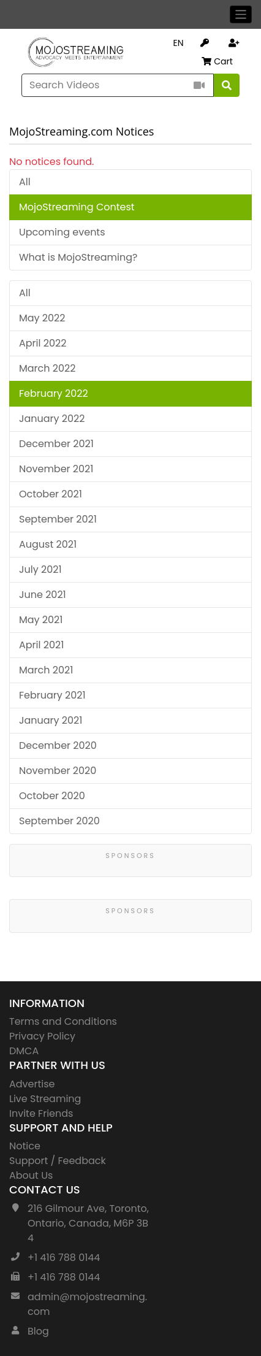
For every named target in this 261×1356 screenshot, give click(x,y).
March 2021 (46, 670)
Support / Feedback (57, 1161)
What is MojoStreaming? (78, 257)
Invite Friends (41, 1113)
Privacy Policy (42, 1036)
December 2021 (56, 444)
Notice (24, 1146)
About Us (31, 1175)
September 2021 (58, 519)
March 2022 (47, 368)
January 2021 (50, 720)
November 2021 (56, 469)
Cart (217, 61)
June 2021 (42, 595)
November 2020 (57, 771)
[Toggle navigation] (241, 14)
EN (178, 43)
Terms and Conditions (63, 1021)
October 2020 (52, 796)
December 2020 (58, 745)
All (25, 182)
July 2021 (40, 569)
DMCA (24, 1051)
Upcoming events (62, 232)
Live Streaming (45, 1099)
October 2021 (50, 494)
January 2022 (52, 419)
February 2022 (53, 393)
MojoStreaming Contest (77, 207)
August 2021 (48, 544)
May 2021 (40, 620)
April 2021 (41, 645)
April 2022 (42, 343)
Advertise (32, 1084)
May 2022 (42, 318)
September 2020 (59, 821)
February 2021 (52, 695)
